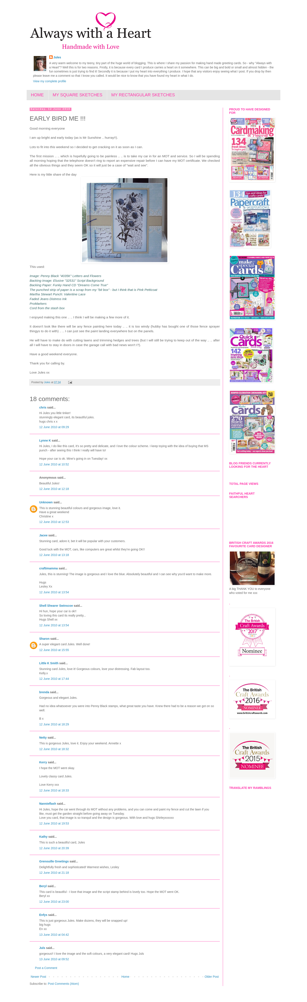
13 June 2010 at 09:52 (54, 959)
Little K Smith (48, 663)
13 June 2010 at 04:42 (54, 934)
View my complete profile (49, 81)
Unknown (46, 502)
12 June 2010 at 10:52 (54, 464)
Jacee (43, 535)
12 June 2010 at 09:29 (54, 427)
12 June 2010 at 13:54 (54, 592)
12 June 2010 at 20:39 (54, 848)
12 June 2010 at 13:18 (54, 555)
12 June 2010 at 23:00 (54, 901)
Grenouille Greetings (54, 861)
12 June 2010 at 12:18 (54, 489)
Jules (57, 57)
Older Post (212, 976)
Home (125, 976)
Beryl (43, 886)
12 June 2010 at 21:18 (54, 872)
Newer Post (38, 976)
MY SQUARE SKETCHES (77, 94)
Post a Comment (46, 968)
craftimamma (48, 568)
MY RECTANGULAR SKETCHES (143, 94)
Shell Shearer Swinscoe (56, 605)
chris (42, 407)
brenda (44, 692)
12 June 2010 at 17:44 (54, 678)
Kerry (43, 762)
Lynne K (45, 440)
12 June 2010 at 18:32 (54, 749)
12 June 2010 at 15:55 (54, 650)
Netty (43, 737)
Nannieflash (47, 803)
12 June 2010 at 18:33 (54, 790)
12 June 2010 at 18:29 (54, 724)
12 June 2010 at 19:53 (54, 823)
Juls (42, 948)
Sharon (44, 638)
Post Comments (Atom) (63, 983)
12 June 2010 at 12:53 (54, 522)
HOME (37, 94)
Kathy (43, 836)
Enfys (43, 915)
